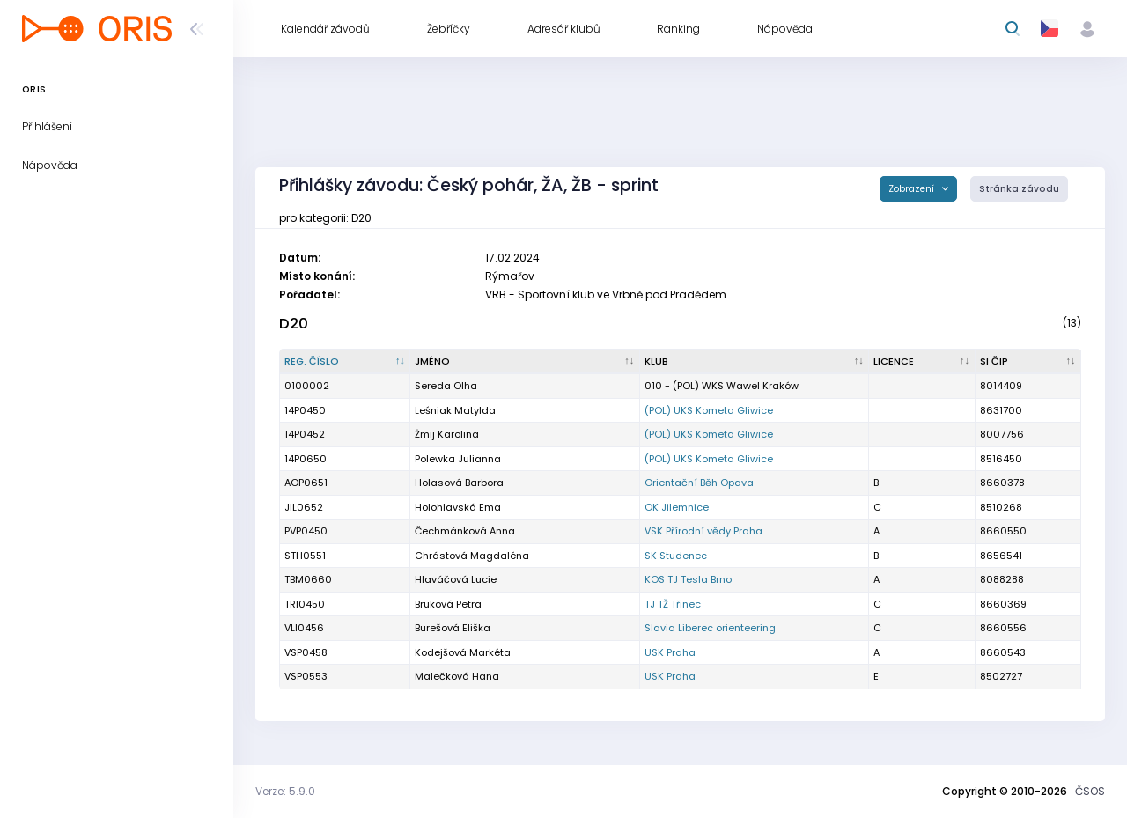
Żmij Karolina (447, 434)
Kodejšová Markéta (463, 652)
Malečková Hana (457, 676)
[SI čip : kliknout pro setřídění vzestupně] (1028, 362)
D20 (293, 323)
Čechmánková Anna (465, 531)
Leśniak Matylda (455, 410)
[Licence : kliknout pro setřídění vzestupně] (922, 362)
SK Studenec (676, 556)
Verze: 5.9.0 (285, 791)
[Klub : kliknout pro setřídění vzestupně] (754, 362)
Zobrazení (912, 188)
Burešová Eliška (452, 628)
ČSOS (1090, 791)
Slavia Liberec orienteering (710, 628)
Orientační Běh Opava (699, 482)
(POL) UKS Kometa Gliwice (709, 410)
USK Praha (670, 652)
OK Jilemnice (677, 507)
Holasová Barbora (459, 482)
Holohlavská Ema (458, 507)
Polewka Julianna (458, 459)
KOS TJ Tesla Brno (688, 579)
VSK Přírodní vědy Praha (703, 531)
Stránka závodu (1019, 188)
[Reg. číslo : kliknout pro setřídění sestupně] (345, 362)
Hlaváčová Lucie (456, 579)
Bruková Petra (448, 604)
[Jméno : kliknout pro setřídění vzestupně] (524, 362)
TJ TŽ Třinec (673, 604)
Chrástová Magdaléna (472, 556)
